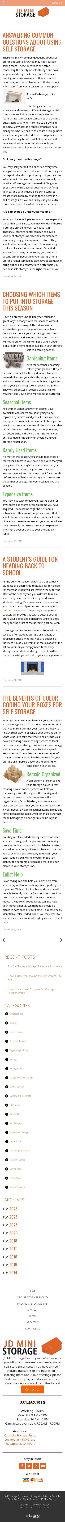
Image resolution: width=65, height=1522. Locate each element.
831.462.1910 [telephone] (57, 2)
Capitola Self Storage (19, 1132)
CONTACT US (32, 1328)
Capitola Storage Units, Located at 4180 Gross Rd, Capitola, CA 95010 (20, 1439)
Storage (13, 1022)
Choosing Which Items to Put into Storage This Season (31, 301)
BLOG (32, 1316)
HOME (32, 1291)
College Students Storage (21, 1077)
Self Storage (15, 1123)
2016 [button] (13, 1256)
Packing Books (16, 1068)
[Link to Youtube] (43, 1466)
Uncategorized (16, 1013)
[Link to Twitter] (29, 1466)
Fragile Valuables (17, 1159)
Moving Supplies (17, 1187)
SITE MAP (25, 1504)
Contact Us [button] (32, 1389)
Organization (15, 1141)
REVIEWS (32, 1309)
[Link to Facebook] (22, 1466)
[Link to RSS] (36, 1466)
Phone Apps (15, 1178)
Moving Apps (15, 1168)
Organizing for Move (19, 1050)
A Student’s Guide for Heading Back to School (30, 565)
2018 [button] (13, 1240)
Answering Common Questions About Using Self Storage (32, 41)
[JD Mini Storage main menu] (3, 2)
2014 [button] (13, 1272)
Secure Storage (17, 1032)
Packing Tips (15, 1114)
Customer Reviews (18, 1041)
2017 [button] (13, 1248)
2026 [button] (13, 1208)
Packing (13, 1059)
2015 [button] (13, 1264)
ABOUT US (33, 1322)
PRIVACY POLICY (41, 1504)
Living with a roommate (20, 1095)
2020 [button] (13, 1232)
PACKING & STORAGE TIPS (32, 1303)
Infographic (15, 1105)
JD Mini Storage (17, 1086)
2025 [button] (13, 1217)
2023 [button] (13, 1224)
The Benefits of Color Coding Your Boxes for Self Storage (32, 704)
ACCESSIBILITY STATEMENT (34, 1507)
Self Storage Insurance (20, 1150)
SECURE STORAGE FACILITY (32, 1297)
